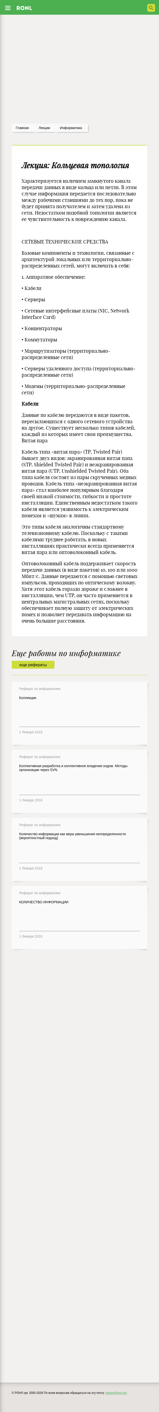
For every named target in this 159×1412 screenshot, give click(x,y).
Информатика (71, 128)
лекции (44, 128)
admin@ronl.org (116, 1393)
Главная (22, 128)
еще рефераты (33, 665)
